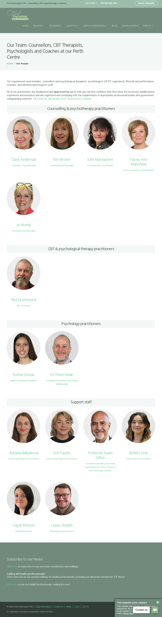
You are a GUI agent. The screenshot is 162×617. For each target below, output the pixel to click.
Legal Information (43, 607)
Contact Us (58, 607)
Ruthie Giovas (23, 375)
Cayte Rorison (24, 525)
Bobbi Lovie (138, 453)
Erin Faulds (61, 453)
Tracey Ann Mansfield (138, 162)
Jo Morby (23, 225)
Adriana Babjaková (23, 453)
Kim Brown (62, 159)
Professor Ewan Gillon (100, 455)
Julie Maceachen (100, 159)
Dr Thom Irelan (61, 375)
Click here (12, 566)
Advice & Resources (95, 26)
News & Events (130, 26)
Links (77, 607)
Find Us (148, 26)
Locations (91, 3)
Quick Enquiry (146, 3)
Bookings (55, 26)
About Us (72, 26)
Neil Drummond (23, 300)
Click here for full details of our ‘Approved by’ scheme (62, 98)
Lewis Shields (61, 525)
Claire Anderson (23, 159)
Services (38, 26)
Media (68, 607)
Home (25, 26)
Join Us (85, 607)
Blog (114, 26)
